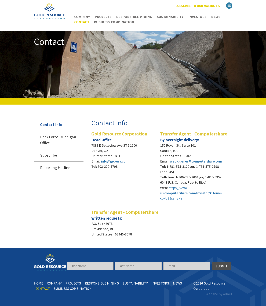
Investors (197, 16)
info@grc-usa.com (114, 161)
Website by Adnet (219, 294)
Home (38, 283)
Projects (103, 16)
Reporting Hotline (55, 167)
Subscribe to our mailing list (199, 6)
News (215, 16)
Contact (81, 22)
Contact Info (51, 124)
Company (82, 16)
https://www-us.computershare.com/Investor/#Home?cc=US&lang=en (191, 193)
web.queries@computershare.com (196, 161)
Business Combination (114, 22)
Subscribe (48, 155)
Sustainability (170, 16)
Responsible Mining (134, 16)
